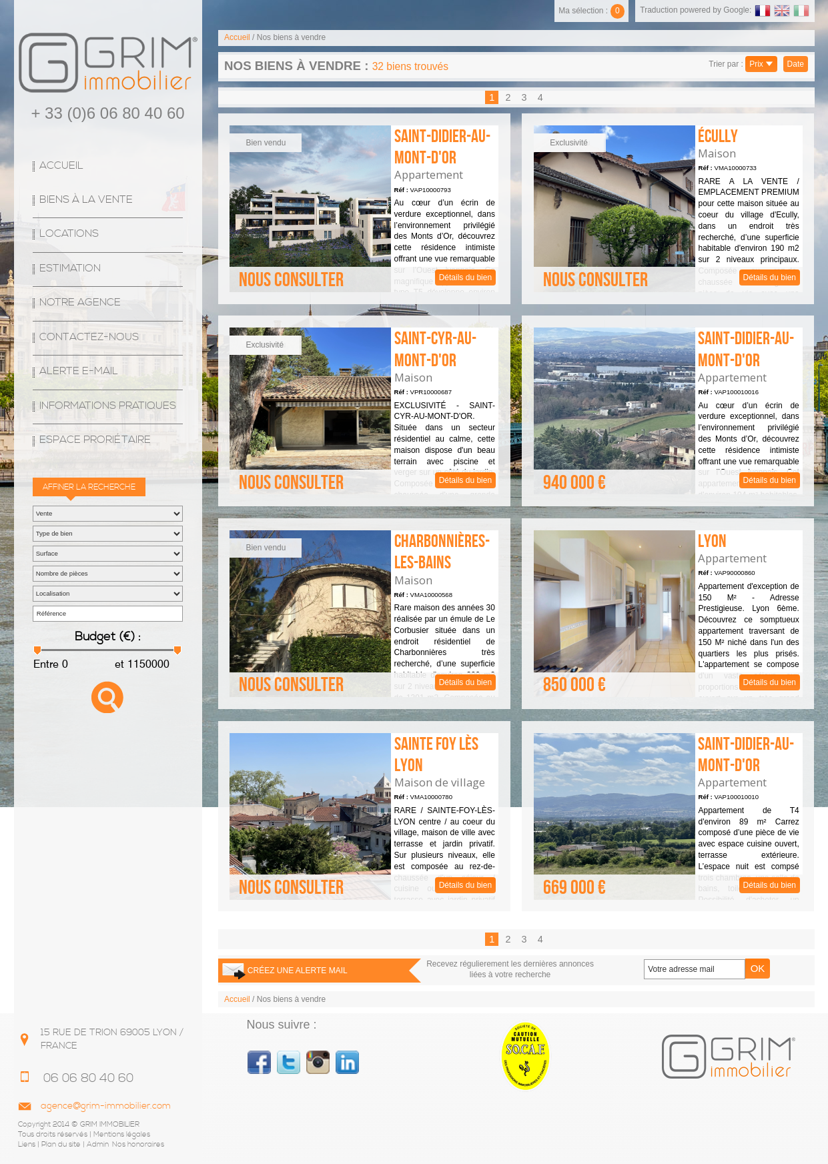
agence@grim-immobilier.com (106, 1106)
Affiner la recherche (89, 487)
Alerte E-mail (78, 371)
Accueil (61, 166)
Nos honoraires (138, 1144)
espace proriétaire (95, 440)
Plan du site (61, 1144)
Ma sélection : (591, 10)
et (118, 664)
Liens (26, 1144)
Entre (46, 664)
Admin (98, 1144)
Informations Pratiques (107, 406)
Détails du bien (364, 208)
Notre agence (80, 303)
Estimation (70, 268)
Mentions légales (121, 1134)
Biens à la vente (86, 200)
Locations (69, 234)
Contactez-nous (89, 337)
